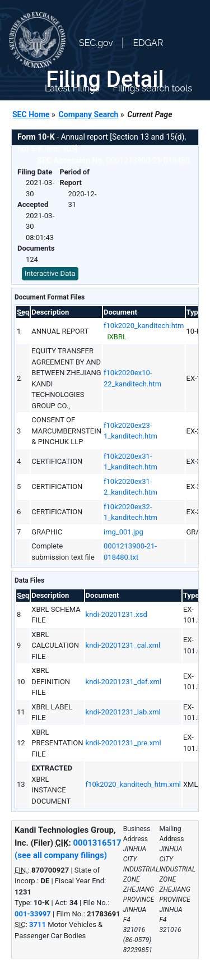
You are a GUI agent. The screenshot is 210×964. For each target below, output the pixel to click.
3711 (37, 924)
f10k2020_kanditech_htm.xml (133, 784)
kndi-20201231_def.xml (123, 681)
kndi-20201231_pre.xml (123, 743)
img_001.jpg (123, 532)
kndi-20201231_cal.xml (123, 645)
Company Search (89, 114)
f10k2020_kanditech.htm (144, 325)
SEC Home (31, 114)
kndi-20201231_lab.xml (123, 712)
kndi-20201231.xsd (116, 614)
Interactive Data (50, 273)
